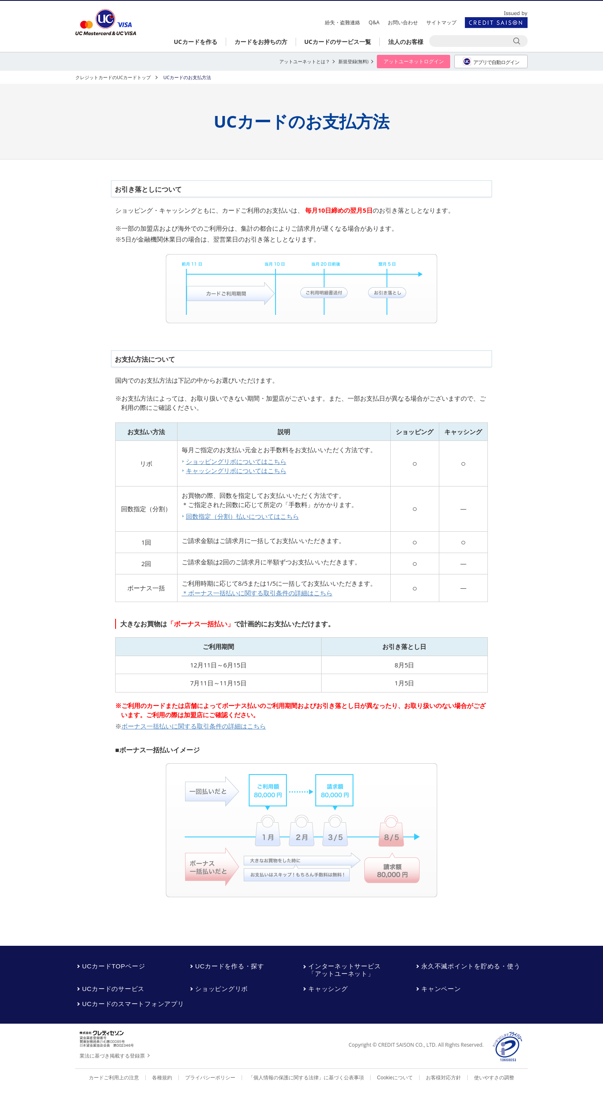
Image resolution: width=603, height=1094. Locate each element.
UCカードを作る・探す (229, 966)
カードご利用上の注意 (114, 1078)
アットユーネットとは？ (304, 61)
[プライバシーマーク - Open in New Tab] (507, 1047)
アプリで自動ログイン (491, 61)
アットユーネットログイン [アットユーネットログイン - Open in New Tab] (414, 61)
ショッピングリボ (221, 988)
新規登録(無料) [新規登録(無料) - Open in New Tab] (353, 61)
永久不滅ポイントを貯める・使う (470, 966)
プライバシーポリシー (210, 1078)
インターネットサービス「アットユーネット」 (344, 970)
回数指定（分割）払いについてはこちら (242, 516)
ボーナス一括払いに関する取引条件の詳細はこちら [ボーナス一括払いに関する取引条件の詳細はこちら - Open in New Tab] (193, 726)
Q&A (373, 22)
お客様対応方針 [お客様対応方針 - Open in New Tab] (443, 1078)
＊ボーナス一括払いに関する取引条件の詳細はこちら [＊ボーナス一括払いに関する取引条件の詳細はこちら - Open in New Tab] (257, 593)
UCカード (105, 22)
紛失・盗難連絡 (342, 22)
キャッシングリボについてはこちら (236, 470)
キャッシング (328, 988)
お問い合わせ (403, 22)
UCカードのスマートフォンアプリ (133, 1003)
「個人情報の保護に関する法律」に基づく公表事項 (306, 1078)
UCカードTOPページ (113, 966)
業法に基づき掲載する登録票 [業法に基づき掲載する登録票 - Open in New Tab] (112, 1055)
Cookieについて (394, 1078)
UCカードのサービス (113, 988)
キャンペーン (441, 988)
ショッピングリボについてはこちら (236, 461)
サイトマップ (441, 22)
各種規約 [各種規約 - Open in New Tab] (162, 1078)
